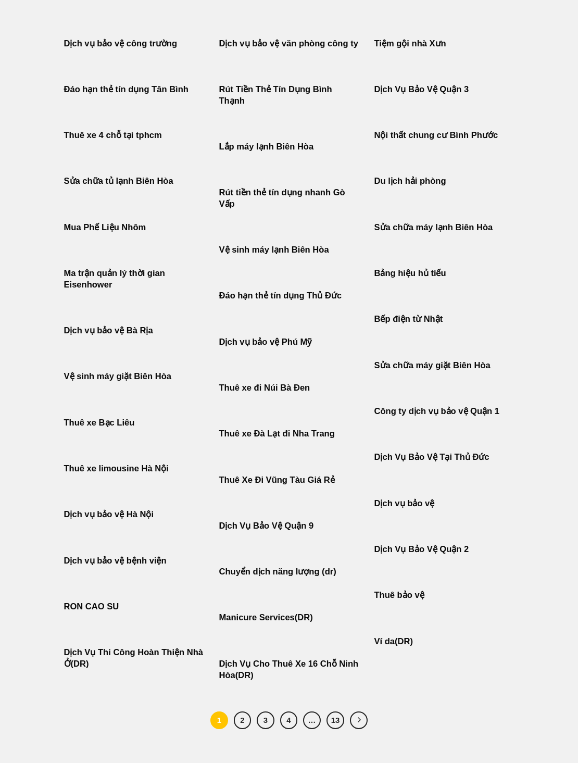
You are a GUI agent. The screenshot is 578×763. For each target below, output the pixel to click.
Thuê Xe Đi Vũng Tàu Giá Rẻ (277, 480)
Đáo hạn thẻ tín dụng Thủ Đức (280, 296)
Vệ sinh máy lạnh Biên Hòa (274, 250)
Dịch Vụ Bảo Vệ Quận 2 (421, 549)
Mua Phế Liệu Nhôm (105, 227)
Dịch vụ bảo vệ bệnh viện (115, 561)
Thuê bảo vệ (399, 595)
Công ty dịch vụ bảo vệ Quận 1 (437, 411)
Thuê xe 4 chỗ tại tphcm (113, 135)
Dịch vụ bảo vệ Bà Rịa (108, 330)
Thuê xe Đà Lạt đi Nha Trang (277, 434)
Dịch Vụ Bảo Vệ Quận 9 (266, 526)
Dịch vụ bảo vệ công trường (121, 43)
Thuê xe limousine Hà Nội (116, 468)
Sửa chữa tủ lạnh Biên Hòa (118, 181)
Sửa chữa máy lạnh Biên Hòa (433, 227)
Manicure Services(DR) (266, 617)
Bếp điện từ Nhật (408, 319)
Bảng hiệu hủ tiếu (410, 273)
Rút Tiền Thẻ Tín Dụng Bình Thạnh (275, 95)
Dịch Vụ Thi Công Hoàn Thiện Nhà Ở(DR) (134, 658)
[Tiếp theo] (359, 720)
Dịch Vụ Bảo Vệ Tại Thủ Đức (431, 457)
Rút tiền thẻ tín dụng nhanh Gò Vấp (282, 198)
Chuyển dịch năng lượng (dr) (277, 572)
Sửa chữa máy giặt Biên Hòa (433, 365)
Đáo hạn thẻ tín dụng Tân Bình (126, 89)
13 (335, 720)
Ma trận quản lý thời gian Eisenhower (114, 279)
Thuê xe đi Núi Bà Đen (264, 388)
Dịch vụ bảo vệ (404, 503)
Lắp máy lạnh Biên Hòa (266, 147)
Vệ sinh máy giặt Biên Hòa (119, 376)
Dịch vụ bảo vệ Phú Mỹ (265, 342)
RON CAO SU (91, 606)
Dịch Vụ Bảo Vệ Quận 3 (421, 89)
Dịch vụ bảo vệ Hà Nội (109, 514)
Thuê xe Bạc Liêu (99, 423)
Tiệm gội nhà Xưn (410, 43)
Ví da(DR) (393, 641)
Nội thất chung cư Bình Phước (436, 135)
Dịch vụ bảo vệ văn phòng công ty (288, 43)
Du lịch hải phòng (410, 181)
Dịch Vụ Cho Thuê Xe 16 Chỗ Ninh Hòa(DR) (289, 669)
